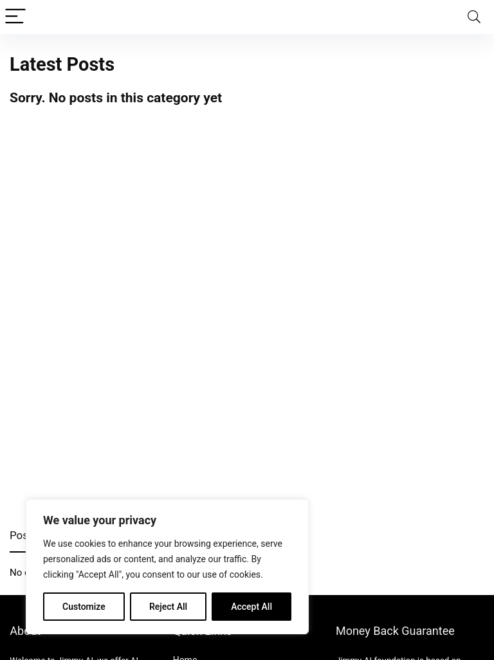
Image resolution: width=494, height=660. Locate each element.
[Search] (474, 17)
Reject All (168, 606)
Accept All (251, 606)
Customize (83, 606)
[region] (167, 566)
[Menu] (15, 17)
